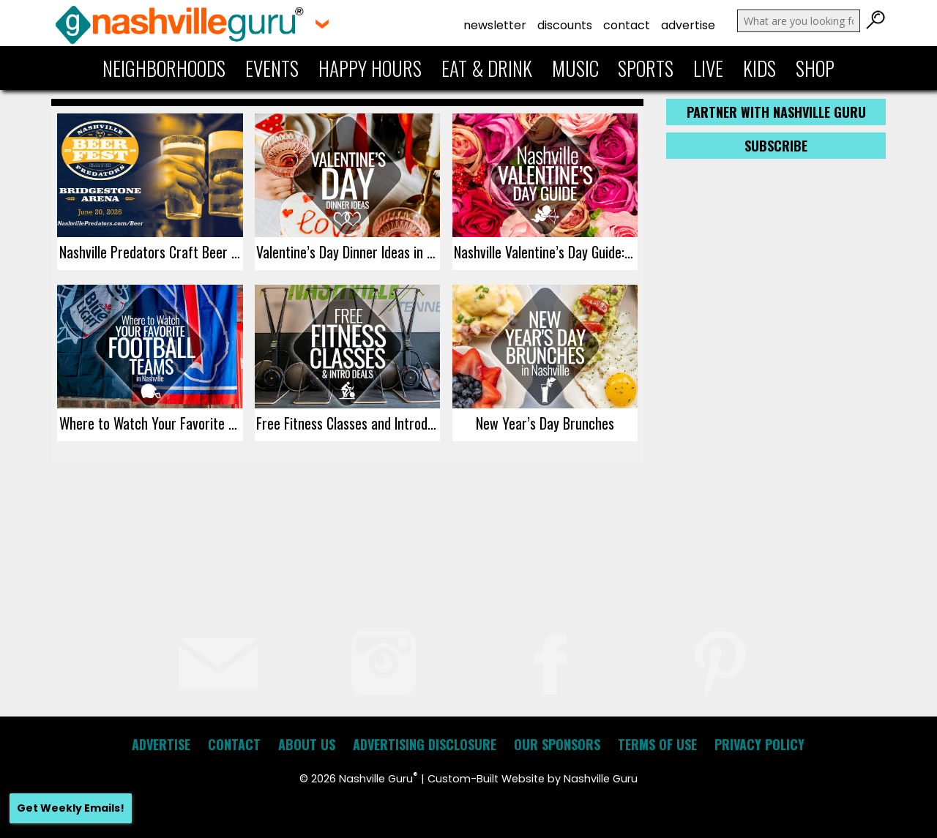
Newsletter (494, 25)
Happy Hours (370, 68)
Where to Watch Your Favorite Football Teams (151, 423)
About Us (306, 744)
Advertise (688, 25)
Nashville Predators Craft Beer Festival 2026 (151, 252)
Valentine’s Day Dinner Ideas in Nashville (348, 252)
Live (708, 68)
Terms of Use (657, 744)
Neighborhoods (163, 68)
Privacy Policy (759, 744)
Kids (759, 68)
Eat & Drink (486, 68)
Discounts (564, 25)
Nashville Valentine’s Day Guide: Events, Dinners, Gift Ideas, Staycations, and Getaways (546, 252)
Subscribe (775, 145)
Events (272, 68)
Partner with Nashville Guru (776, 111)
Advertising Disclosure (424, 744)
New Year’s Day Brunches (545, 423)
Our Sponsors (557, 744)
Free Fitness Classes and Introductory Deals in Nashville (348, 423)
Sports (645, 68)
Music (575, 68)
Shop (815, 68)
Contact (626, 25)
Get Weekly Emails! (70, 808)
